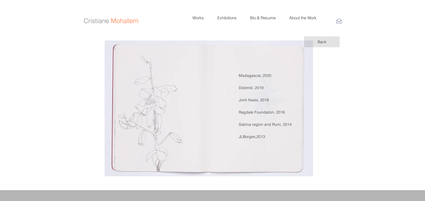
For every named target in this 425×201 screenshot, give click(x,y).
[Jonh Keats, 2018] (258, 100)
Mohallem (125, 21)
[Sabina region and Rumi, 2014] (265, 124)
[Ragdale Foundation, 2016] (262, 112)
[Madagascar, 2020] (258, 76)
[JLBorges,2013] (258, 137)
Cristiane (96, 21)
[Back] (322, 41)
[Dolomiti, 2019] (251, 88)
